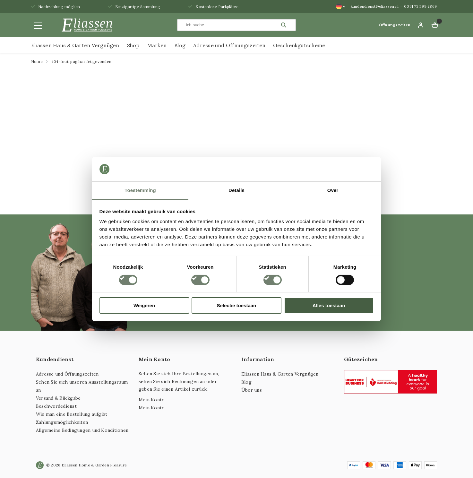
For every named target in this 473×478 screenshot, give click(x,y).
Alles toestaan (329, 305)
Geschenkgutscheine (299, 45)
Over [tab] (333, 190)
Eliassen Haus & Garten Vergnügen (75, 45)
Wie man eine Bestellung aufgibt (71, 414)
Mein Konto (152, 400)
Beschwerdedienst (56, 406)
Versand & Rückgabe (58, 398)
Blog (179, 45)
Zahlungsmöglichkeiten (62, 422)
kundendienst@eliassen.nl (375, 6)
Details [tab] (236, 190)
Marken (157, 45)
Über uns (251, 390)
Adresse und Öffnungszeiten (229, 45)
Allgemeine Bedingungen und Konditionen (82, 430)
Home (37, 61)
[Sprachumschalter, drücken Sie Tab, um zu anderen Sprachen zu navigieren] (341, 6)
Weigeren (144, 305)
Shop (133, 45)
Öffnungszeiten (394, 24)
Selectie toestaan (236, 305)
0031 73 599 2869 (420, 6)
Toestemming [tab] (140, 190)
